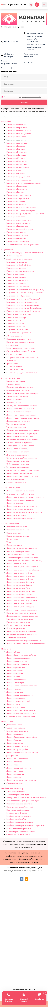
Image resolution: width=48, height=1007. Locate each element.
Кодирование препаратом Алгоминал (22, 305)
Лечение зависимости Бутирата (20, 582)
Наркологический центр (16, 526)
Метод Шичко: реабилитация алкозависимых (26, 797)
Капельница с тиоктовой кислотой (21, 207)
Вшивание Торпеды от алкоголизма (21, 372)
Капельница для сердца (16, 143)
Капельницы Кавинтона (16, 238)
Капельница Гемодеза (15, 146)
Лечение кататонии (14, 689)
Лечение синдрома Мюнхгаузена (20, 710)
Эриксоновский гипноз (15, 256)
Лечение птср (12, 765)
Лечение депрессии (14, 743)
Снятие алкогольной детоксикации (21, 458)
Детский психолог (14, 725)
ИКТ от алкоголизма (15, 479)
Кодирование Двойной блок (18, 265)
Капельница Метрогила (16, 164)
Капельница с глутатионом (17, 198)
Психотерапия (7, 721)
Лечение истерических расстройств (21, 686)
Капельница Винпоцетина (17, 226)
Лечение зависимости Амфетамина (21, 600)
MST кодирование (14, 336)
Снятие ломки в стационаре (18, 625)
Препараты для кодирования (18, 339)
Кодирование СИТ (14, 320)
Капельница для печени (16, 140)
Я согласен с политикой (22, 97)
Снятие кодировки (14, 354)
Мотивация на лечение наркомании (21, 634)
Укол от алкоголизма (15, 424)
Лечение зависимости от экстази (20, 576)
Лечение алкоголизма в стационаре (22, 393)
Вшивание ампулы (14, 366)
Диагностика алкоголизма (17, 455)
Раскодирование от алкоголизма (20, 348)
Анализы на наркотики (16, 637)
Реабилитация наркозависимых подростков (25, 825)
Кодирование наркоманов (17, 286)
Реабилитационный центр (12, 788)
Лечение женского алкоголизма (20, 408)
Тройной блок (12, 363)
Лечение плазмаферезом (17, 448)
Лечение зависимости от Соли (19, 579)
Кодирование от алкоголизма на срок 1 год (25, 289)
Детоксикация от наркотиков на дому (22, 616)
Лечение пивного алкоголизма (19, 411)
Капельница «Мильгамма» (17, 167)
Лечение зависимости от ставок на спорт (24, 512)
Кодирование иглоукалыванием (20, 271)
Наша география (7, 68)
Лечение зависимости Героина (19, 585)
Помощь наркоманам (15, 628)
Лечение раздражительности (18, 768)
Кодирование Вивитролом (17, 329)
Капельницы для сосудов (17, 235)
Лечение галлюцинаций (16, 679)
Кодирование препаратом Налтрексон (23, 311)
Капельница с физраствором (18, 195)
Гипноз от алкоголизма (16, 482)
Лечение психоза (13, 704)
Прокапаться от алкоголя (17, 461)
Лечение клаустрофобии (17, 749)
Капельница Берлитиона (17, 127)
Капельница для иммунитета (18, 133)
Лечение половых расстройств (19, 701)
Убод (8, 542)
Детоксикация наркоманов (18, 551)
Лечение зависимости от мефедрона (22, 566)
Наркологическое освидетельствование (23, 640)
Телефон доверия (14, 402)
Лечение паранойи (14, 761)
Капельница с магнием (16, 204)
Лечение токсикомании (16, 515)
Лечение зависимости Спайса (19, 588)
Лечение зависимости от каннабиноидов (24, 570)
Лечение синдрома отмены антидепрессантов (26, 643)
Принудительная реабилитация (20, 807)
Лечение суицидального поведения (21, 713)
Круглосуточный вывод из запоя (20, 445)
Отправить (24, 102)
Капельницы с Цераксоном (17, 241)
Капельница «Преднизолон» (18, 176)
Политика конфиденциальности (9, 62)
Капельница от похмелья (17, 396)
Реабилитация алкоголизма (18, 816)
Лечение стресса (13, 777)
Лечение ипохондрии (15, 682)
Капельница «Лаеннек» (16, 155)
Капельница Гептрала (15, 149)
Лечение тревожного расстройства (21, 780)
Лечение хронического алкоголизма (22, 415)
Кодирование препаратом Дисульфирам (23, 308)
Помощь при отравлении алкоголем (22, 405)
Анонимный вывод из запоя (18, 390)
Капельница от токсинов (17, 173)
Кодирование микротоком (17, 280)
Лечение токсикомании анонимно (20, 518)
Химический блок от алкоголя (19, 259)
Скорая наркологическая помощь (20, 831)
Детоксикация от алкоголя (18, 421)
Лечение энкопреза (14, 670)
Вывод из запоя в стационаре (19, 442)
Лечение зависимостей (11, 487)
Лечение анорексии (14, 734)
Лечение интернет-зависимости (20, 491)
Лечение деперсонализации (18, 658)
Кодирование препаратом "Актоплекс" (23, 299)
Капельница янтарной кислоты (19, 229)
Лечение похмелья (14, 399)
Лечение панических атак (17, 758)
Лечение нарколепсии (15, 698)
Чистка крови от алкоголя (17, 452)
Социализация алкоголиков (18, 834)
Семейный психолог (14, 783)
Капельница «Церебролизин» (19, 220)
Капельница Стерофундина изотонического (25, 213)
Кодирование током (15, 323)
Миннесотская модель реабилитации (22, 800)
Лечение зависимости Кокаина (19, 594)
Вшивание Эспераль (15, 369)
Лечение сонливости (15, 771)
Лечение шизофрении (15, 707)
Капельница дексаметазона (18, 130)
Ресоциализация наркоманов (19, 828)
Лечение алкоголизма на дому (19, 436)
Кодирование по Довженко (18, 296)
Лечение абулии (13, 652)
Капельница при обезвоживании (20, 180)
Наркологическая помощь (17, 536)
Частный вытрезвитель (16, 427)
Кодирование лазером (16, 277)
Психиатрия (6, 649)
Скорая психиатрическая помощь (20, 716)
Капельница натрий (14, 170)
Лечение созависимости (16, 563)
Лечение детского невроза (17, 664)
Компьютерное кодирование (18, 332)
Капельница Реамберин (16, 186)
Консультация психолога (17, 731)
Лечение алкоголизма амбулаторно (22, 433)
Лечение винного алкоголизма (19, 473)
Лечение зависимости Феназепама (21, 597)
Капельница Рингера (15, 192)
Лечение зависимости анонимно (20, 500)
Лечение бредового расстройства (21, 655)
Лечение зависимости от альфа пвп (21, 631)
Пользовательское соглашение (31, 55)
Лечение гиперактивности (17, 746)
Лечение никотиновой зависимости (21, 506)
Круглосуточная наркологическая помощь (24, 560)
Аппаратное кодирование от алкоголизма (24, 252)
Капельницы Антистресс (16, 232)
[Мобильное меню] (44, 4)
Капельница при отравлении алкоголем (23, 183)
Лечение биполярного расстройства (22, 737)
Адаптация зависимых (15, 791)
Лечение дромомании (15, 667)
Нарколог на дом (13, 533)
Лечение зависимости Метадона (20, 591)
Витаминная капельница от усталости (22, 244)
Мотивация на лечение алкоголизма (22, 439)
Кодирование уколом (15, 326)
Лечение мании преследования (19, 695)
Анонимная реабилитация (17, 794)
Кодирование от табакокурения (20, 494)
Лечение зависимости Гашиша (19, 603)
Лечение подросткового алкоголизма (22, 418)
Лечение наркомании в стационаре (21, 548)
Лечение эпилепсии (14, 673)
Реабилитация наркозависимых (20, 822)
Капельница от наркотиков (18, 622)
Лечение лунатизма (14, 692)
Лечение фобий (13, 676)
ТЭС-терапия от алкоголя (17, 464)
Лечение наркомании (10, 523)
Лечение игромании (14, 503)
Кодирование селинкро (16, 317)
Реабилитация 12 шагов (16, 813)
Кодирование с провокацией (18, 314)
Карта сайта (29, 62)
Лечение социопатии (15, 774)
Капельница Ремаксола (16, 189)
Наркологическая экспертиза (19, 804)
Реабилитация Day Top (16, 819)
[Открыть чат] (37, 4)
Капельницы (6, 121)
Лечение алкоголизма (10, 378)
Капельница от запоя (15, 381)
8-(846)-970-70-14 (17, 4)
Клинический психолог (16, 728)
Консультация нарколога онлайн (20, 554)
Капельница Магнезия (15, 158)
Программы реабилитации (17, 810)
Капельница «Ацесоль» (16, 124)
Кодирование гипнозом (16, 268)
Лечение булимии (13, 740)
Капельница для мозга (16, 136)
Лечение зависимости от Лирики (20, 606)
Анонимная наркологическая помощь (22, 557)
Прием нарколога (14, 545)
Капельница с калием (15, 201)
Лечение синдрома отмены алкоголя (22, 476)
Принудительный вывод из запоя (20, 387)
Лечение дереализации (16, 661)
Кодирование (7, 249)
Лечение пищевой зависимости (19, 509)
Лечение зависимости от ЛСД (19, 573)
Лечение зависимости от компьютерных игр (25, 497)
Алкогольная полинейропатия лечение (22, 470)
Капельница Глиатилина (16, 152)
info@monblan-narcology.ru (9, 55)
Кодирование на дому (15, 283)
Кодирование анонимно (16, 262)
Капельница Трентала (15, 217)
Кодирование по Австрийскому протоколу (24, 292)
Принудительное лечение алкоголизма (23, 430)
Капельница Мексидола (16, 161)
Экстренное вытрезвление (17, 467)
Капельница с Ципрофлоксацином (21, 210)
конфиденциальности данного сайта (30, 97)
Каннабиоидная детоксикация (19, 619)
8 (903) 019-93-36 (11, 42)
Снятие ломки (12, 539)
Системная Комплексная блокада (20, 351)
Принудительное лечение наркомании (22, 613)
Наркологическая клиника (17, 530)
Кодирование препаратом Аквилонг (21, 302)
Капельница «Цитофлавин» (18, 223)
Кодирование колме (15, 274)
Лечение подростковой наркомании (21, 610)
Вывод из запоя (13, 384)
